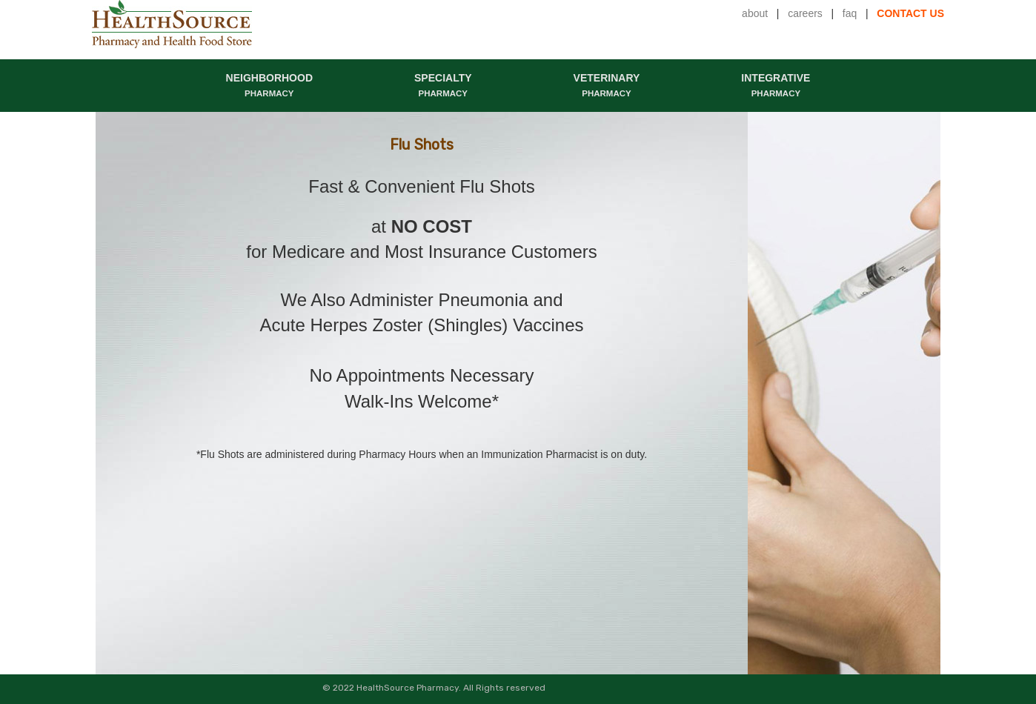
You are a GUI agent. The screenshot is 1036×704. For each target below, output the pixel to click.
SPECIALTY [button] (443, 85)
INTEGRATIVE (775, 85)
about (755, 13)
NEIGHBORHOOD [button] (269, 85)
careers (805, 13)
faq (850, 13)
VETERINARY (607, 85)
